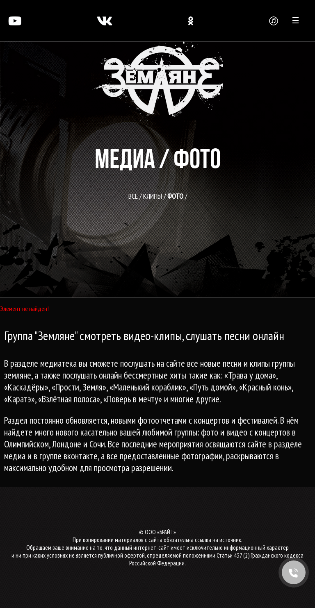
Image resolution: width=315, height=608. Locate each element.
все (133, 196)
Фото (175, 196)
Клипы (152, 196)
